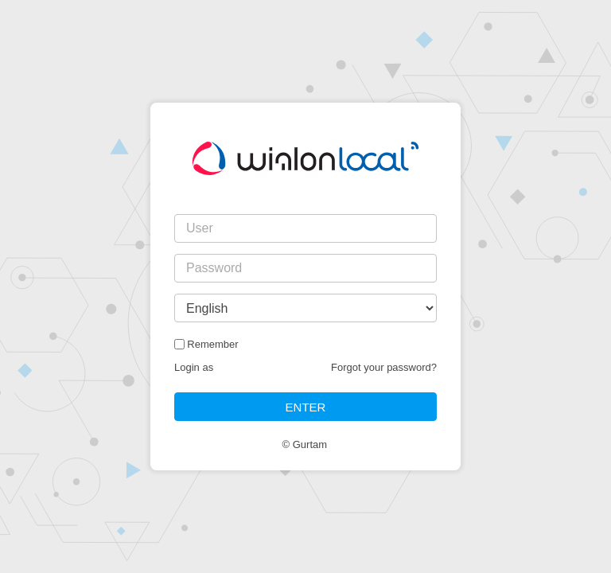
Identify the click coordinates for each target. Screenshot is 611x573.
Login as (193, 367)
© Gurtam (305, 444)
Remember (212, 344)
